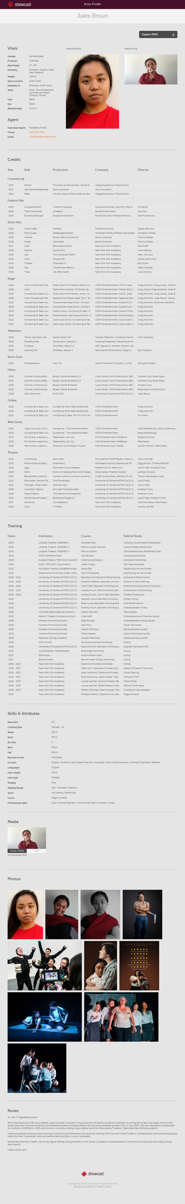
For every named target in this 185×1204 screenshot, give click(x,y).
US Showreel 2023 (17, 855)
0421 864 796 (36, 132)
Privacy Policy (104, 1186)
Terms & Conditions (84, 1186)
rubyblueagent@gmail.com (43, 136)
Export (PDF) (150, 34)
